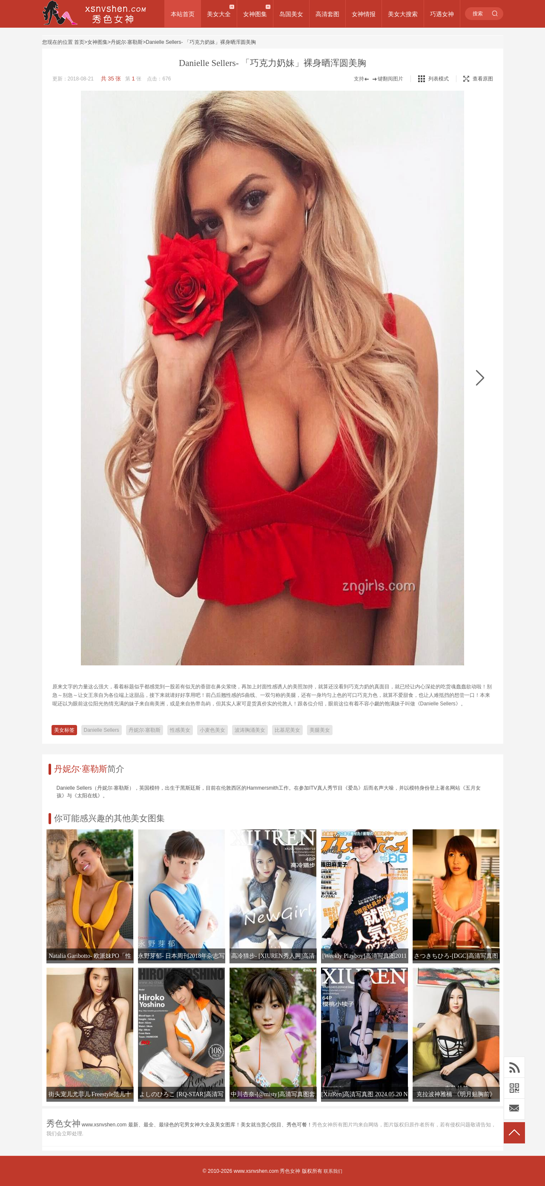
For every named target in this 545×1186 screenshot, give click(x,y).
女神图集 (255, 14)
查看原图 (478, 79)
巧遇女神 (442, 14)
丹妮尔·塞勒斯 (127, 42)
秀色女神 (290, 1171)
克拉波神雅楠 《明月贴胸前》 (456, 1094)
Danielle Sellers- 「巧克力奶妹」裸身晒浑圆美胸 (201, 42)
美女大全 (219, 14)
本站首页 (183, 14)
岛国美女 (291, 14)
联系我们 (333, 1171)
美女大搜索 (403, 14)
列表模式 (438, 79)
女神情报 (364, 14)
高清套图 (327, 14)
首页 (79, 42)
